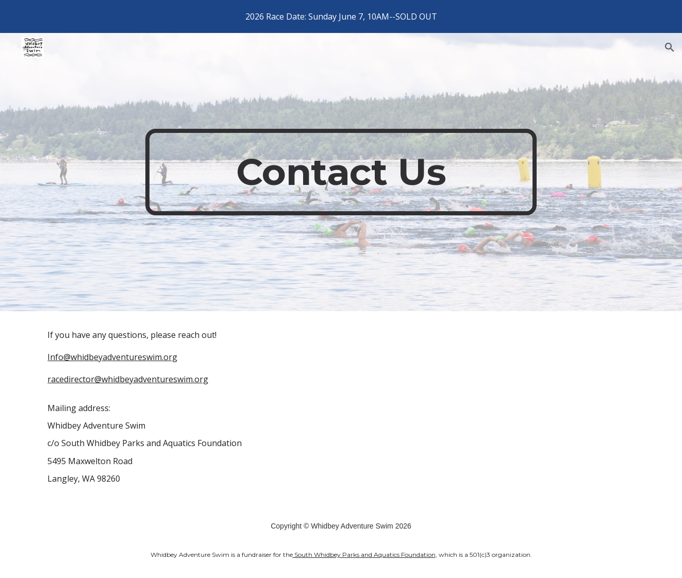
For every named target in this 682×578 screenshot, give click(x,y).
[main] (341, 172)
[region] (341, 16)
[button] (669, 47)
